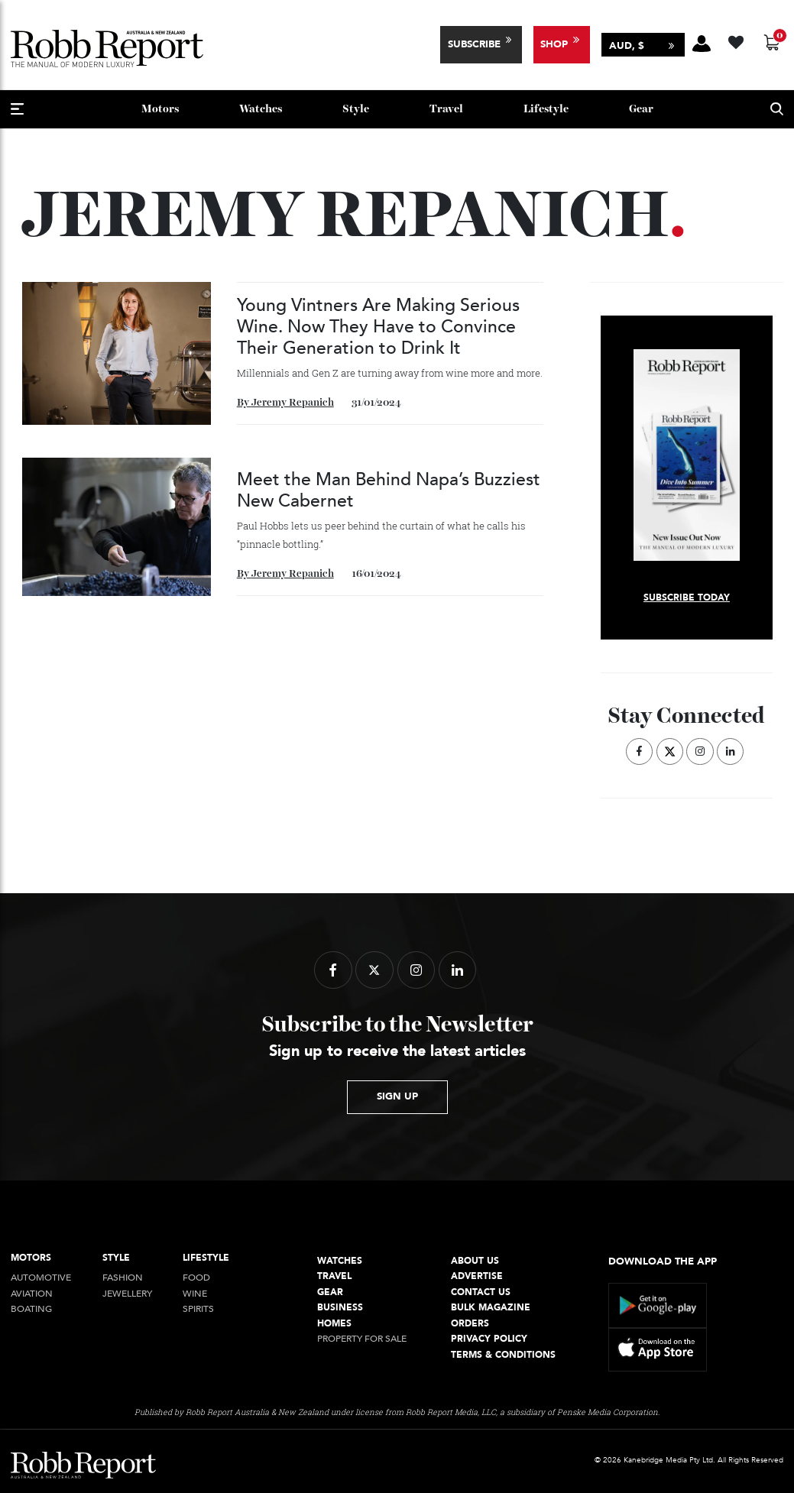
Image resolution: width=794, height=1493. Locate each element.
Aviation (32, 1293)
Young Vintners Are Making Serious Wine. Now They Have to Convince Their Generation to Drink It (378, 327)
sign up (397, 1096)
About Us (475, 1261)
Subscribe (474, 44)
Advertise (477, 1276)
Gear (641, 108)
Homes (334, 1323)
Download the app (662, 1261)
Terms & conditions (503, 1355)
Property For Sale (362, 1339)
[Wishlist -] (737, 40)
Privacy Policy (489, 1339)
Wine (195, 1293)
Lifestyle (546, 108)
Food (196, 1277)
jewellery (127, 1293)
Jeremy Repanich (292, 403)
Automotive (41, 1277)
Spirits (198, 1309)
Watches (260, 108)
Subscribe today (686, 597)
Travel (446, 108)
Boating (31, 1309)
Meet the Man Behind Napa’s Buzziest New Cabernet (388, 490)
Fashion (122, 1277)
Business (340, 1307)
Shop (554, 44)
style (355, 108)
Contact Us (480, 1292)
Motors (160, 108)
